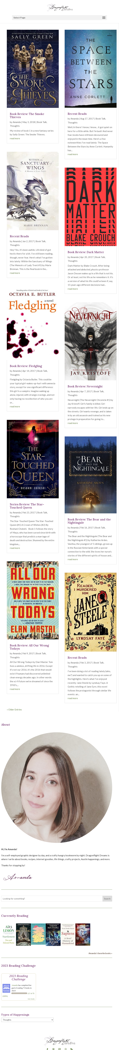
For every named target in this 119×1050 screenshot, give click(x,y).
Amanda (17, 122)
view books (31, 999)
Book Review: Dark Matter (86, 252)
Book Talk (42, 122)
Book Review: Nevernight (85, 386)
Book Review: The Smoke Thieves (27, 115)
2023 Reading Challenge (18, 977)
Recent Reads (19, 236)
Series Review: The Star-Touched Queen (27, 506)
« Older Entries (14, 709)
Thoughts (15, 125)
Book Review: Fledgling (26, 366)
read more (15, 138)
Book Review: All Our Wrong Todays (29, 647)
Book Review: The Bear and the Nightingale (89, 521)
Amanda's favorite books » (100, 953)
